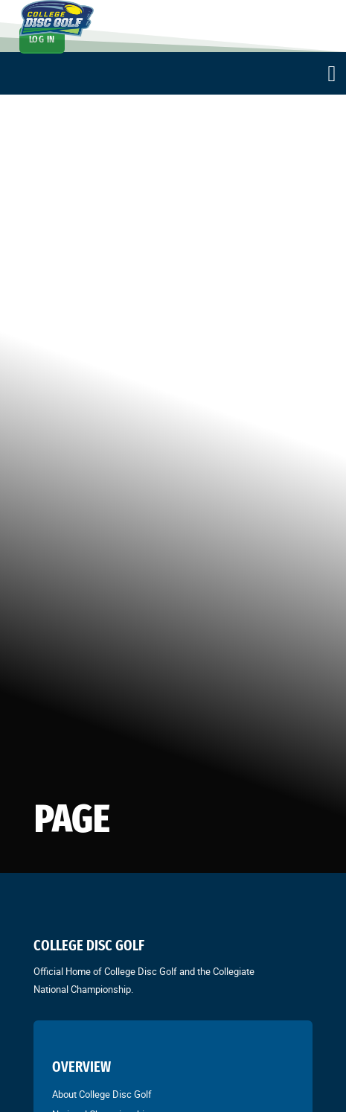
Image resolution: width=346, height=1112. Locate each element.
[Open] (332, 74)
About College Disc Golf (102, 1094)
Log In (42, 39)
